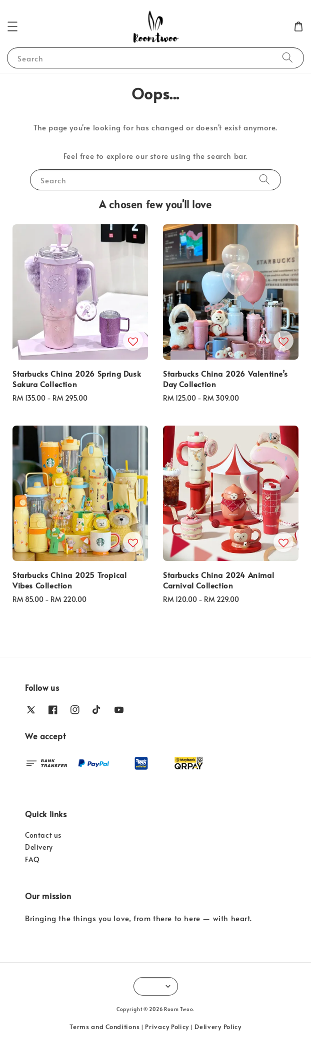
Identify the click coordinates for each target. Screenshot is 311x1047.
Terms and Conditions (105, 1026)
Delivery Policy (218, 1026)
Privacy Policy (167, 1026)
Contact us (43, 835)
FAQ (32, 859)
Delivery (39, 847)
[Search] (288, 57)
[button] (13, 26)
